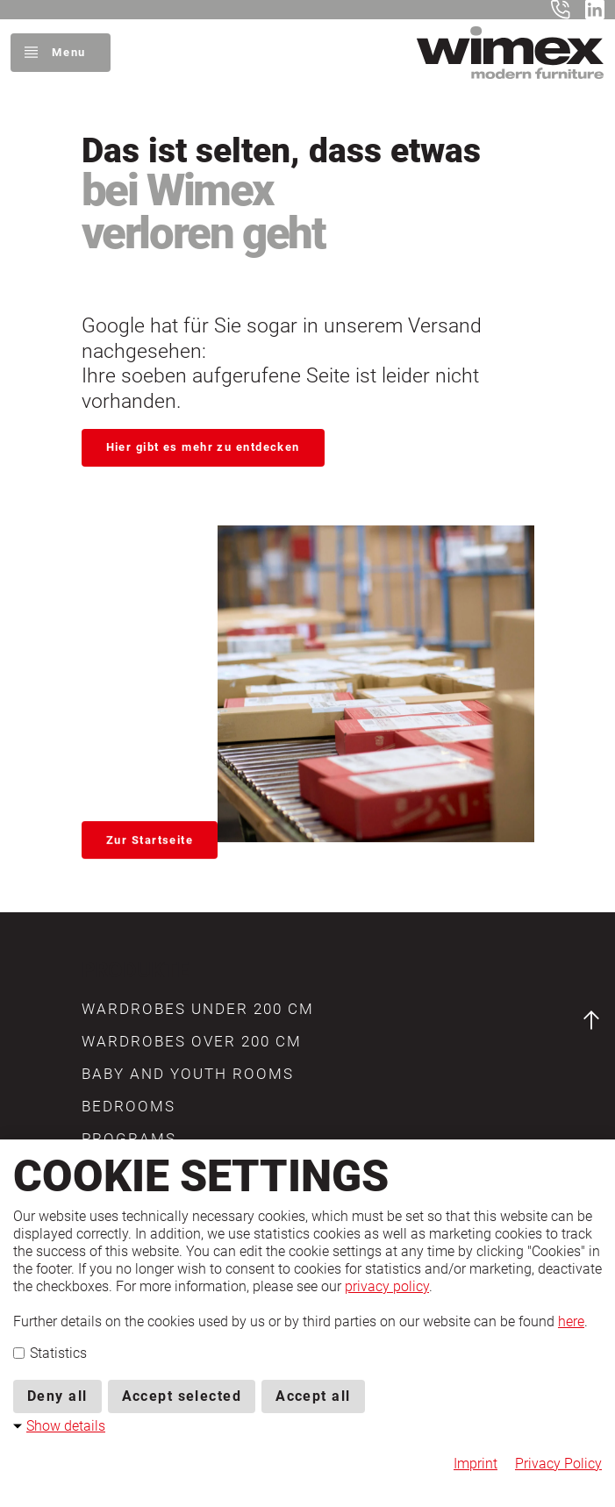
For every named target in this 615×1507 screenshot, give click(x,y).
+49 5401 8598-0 (564, 9)
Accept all (312, 1396)
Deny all (57, 1396)
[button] (198, 1009)
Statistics (50, 1353)
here (571, 1321)
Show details (65, 1426)
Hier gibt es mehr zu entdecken (203, 447)
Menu (68, 52)
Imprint (475, 1463)
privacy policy (387, 1286)
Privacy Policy (558, 1463)
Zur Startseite (149, 836)
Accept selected (182, 1396)
